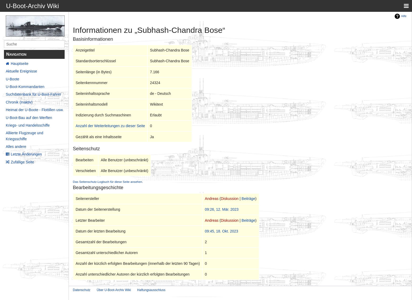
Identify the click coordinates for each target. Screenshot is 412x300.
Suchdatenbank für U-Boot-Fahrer (33, 94)
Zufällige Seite (22, 162)
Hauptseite (19, 63)
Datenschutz (81, 290)
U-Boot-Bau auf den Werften (29, 118)
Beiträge (248, 198)
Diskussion (230, 198)
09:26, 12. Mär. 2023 (221, 209)
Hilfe (403, 16)
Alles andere (16, 146)
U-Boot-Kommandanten (25, 87)
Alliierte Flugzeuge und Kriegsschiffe (24, 136)
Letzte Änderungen (26, 154)
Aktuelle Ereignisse (21, 71)
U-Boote (12, 79)
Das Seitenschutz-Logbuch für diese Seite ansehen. (108, 181)
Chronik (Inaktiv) (19, 102)
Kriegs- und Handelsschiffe (28, 125)
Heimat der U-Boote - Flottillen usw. (35, 110)
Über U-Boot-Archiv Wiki (114, 290)
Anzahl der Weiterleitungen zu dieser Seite (110, 126)
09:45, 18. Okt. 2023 (221, 231)
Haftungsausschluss (151, 290)
